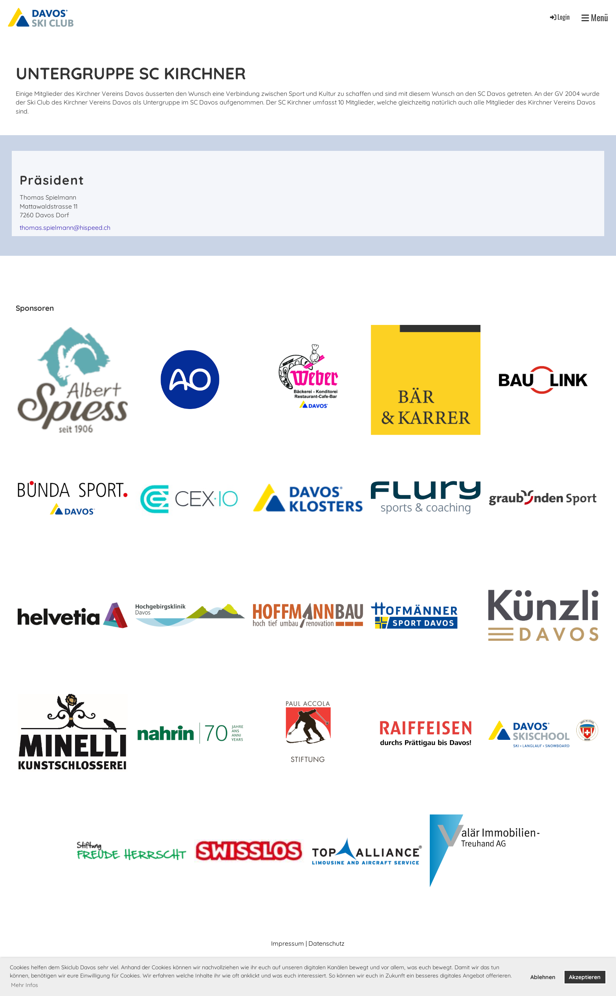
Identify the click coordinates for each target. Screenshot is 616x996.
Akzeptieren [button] (585, 977)
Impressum (287, 943)
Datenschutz (326, 943)
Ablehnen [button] (543, 977)
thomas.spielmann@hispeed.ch (65, 227)
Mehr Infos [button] (24, 985)
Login (559, 17)
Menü (594, 17)
